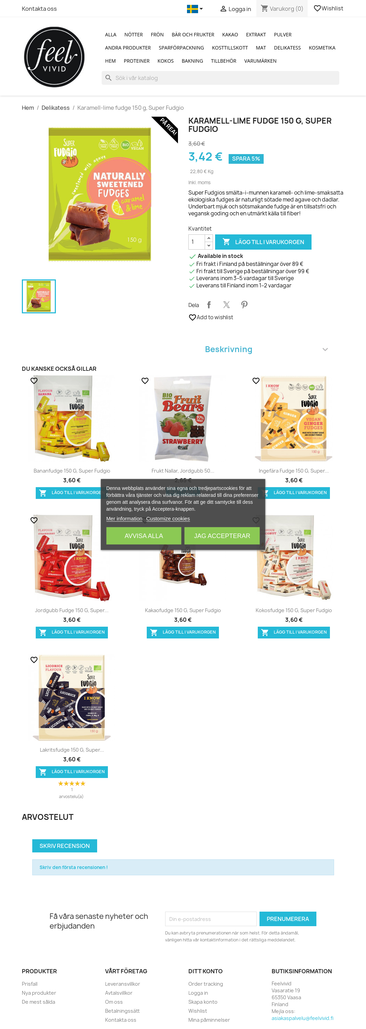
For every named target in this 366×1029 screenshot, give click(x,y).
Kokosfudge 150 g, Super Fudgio (294, 610)
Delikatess (287, 47)
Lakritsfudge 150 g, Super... (72, 749)
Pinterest (244, 305)
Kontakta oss (39, 8)
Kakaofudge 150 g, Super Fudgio (183, 610)
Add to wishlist (210, 317)
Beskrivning (266, 349)
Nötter (133, 34)
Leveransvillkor (122, 984)
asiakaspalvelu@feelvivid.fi (302, 1018)
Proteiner (137, 60)
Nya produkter (39, 993)
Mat (261, 47)
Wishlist (328, 8)
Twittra (226, 305)
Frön (157, 34)
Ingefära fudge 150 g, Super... (294, 470)
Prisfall (29, 984)
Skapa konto (203, 1002)
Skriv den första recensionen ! (74, 867)
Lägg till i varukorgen (263, 242)
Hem (110, 60)
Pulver (283, 34)
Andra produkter (128, 47)
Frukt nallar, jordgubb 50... (183, 470)
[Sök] (220, 78)
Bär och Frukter (193, 34)
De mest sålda (38, 1002)
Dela (209, 305)
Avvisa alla (144, 536)
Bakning (192, 60)
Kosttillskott (230, 47)
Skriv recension (65, 846)
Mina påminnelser (209, 1020)
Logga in (198, 993)
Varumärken (260, 60)
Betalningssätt (122, 1011)
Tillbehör (223, 60)
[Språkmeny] (196, 9)
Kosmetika (322, 47)
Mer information (124, 518)
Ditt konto (205, 971)
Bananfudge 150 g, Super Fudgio (72, 470)
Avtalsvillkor (119, 993)
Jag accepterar (222, 536)
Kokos (166, 60)
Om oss (114, 1002)
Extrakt (256, 34)
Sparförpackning (181, 47)
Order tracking (205, 984)
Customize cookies (168, 518)
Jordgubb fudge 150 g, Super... (72, 610)
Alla (110, 34)
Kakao (230, 34)
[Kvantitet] (196, 242)
